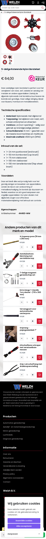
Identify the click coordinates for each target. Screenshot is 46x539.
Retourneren (8, 458)
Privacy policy (9, 474)
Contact (6, 482)
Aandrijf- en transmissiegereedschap (19, 427)
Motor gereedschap (11, 431)
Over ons (7, 454)
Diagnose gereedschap (13, 439)
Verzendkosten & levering (14, 466)
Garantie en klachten (12, 462)
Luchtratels (8, 435)
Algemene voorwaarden (13, 478)
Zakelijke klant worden (12, 470)
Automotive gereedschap (14, 423)
